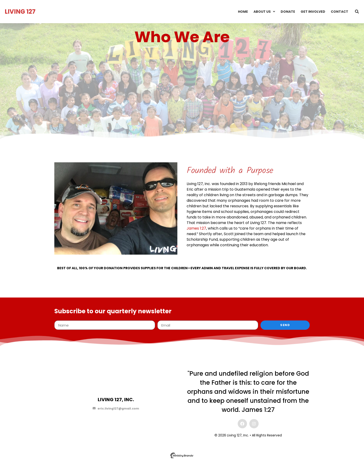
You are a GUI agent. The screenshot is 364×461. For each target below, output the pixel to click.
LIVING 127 (20, 11)
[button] (357, 11)
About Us (264, 12)
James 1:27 (196, 228)
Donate (288, 11)
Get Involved (313, 11)
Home (243, 11)
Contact (339, 11)
